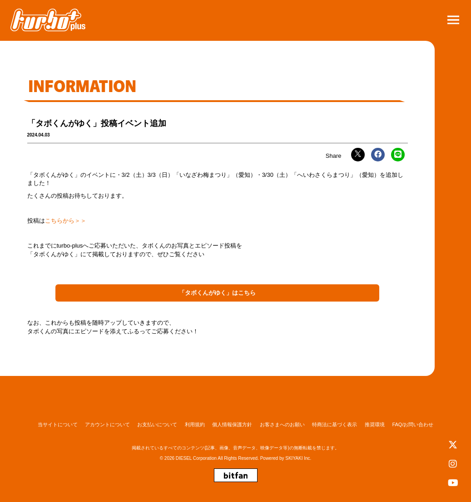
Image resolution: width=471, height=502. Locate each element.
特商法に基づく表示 (334, 424)
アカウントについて (107, 424)
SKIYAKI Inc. (298, 458)
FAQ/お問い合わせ (412, 424)
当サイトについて (58, 424)
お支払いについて (157, 424)
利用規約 (195, 424)
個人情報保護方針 (232, 424)
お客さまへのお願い (282, 424)
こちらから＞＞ (65, 220)
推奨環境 (375, 424)
